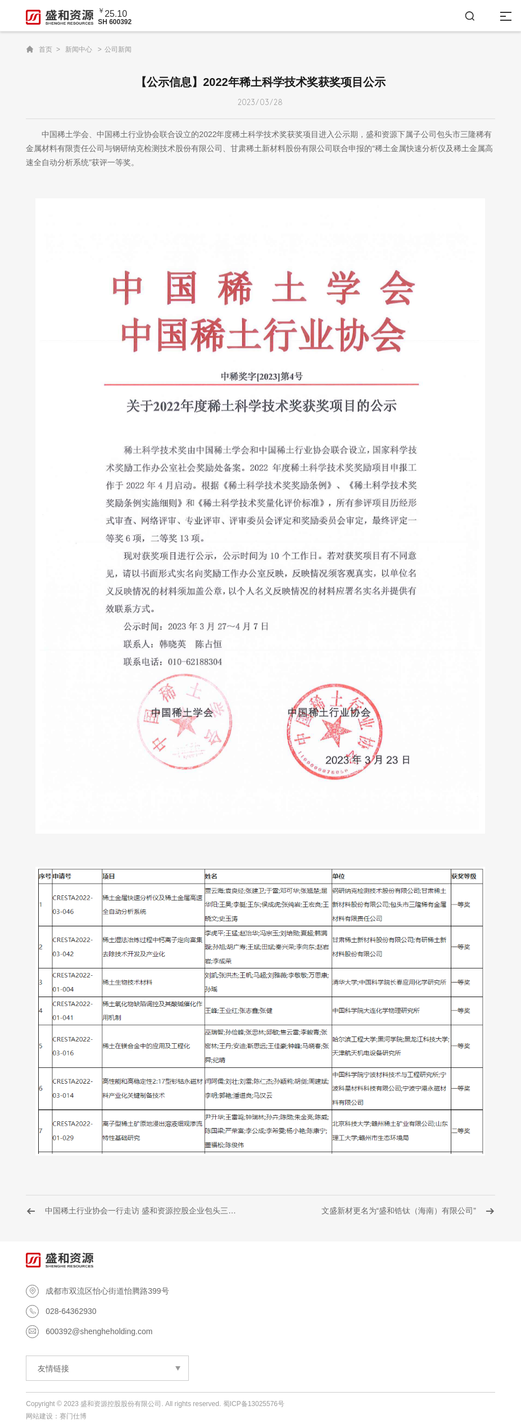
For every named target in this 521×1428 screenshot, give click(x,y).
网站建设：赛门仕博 (56, 1416)
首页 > (49, 49)
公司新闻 (118, 49)
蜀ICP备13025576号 (253, 1404)
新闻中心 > (83, 49)
